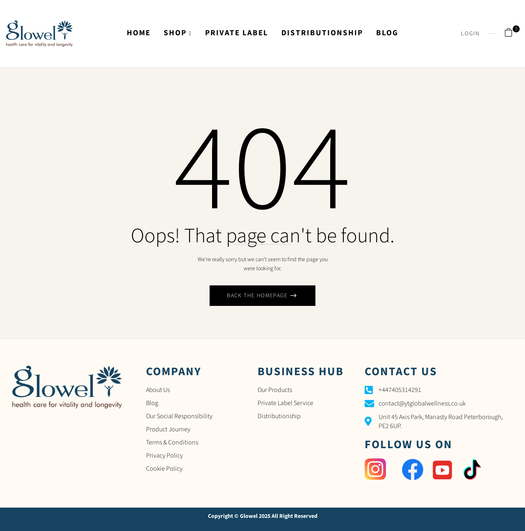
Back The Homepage (258, 296)
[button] (511, 33)
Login (470, 34)
